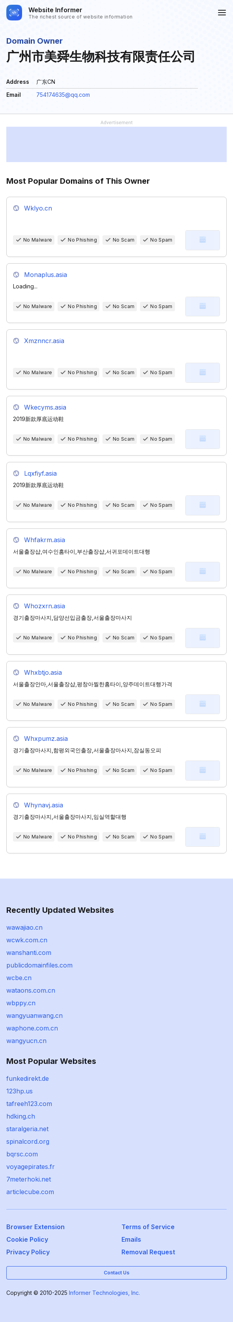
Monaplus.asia (45, 275)
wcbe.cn (19, 978)
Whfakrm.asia (44, 540)
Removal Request (148, 1252)
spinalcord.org (27, 1141)
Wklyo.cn (38, 208)
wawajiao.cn (24, 927)
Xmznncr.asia (44, 341)
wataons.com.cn (30, 990)
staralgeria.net (27, 1129)
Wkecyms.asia (45, 407)
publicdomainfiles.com (39, 965)
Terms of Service (148, 1227)
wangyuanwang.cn (34, 1015)
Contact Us (116, 1273)
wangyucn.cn (26, 1041)
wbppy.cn (20, 1003)
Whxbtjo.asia (43, 672)
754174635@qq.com (63, 94)
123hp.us (19, 1091)
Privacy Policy (28, 1252)
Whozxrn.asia (44, 606)
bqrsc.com (22, 1154)
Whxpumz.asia (46, 738)
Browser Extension (35, 1227)
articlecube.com (30, 1192)
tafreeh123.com (29, 1104)
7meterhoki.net (28, 1179)
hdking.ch (20, 1116)
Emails (131, 1239)
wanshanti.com (28, 952)
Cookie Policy (27, 1239)
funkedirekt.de (27, 1078)
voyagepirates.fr (30, 1167)
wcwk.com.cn (26, 940)
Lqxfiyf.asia (40, 473)
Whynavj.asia (43, 805)
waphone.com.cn (32, 1028)
